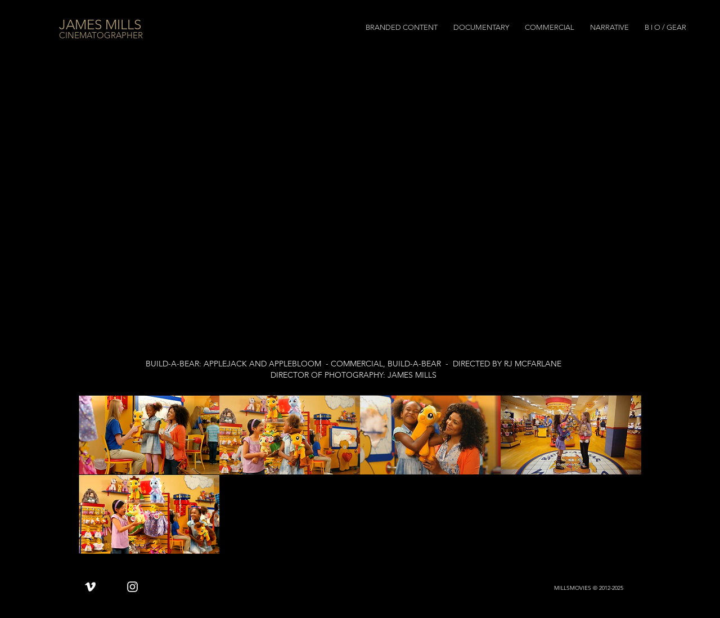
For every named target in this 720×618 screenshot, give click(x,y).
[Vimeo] (90, 587)
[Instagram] (132, 587)
